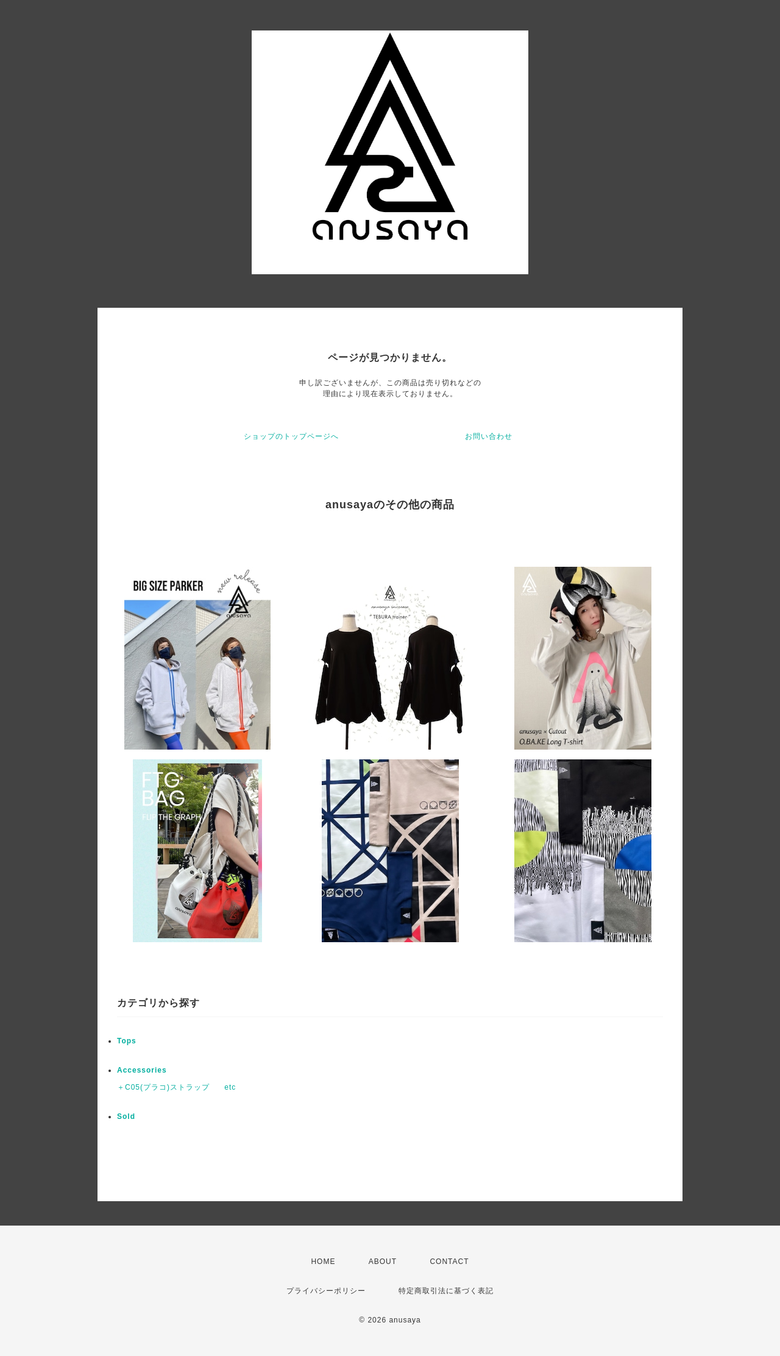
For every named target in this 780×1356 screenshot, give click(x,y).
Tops (126, 1041)
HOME (323, 1261)
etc (230, 1087)
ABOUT (383, 1261)
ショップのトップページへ (291, 436)
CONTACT (449, 1261)
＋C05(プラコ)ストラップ (163, 1087)
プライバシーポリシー (326, 1291)
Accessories (142, 1070)
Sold (126, 1116)
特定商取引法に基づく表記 (446, 1291)
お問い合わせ (488, 436)
